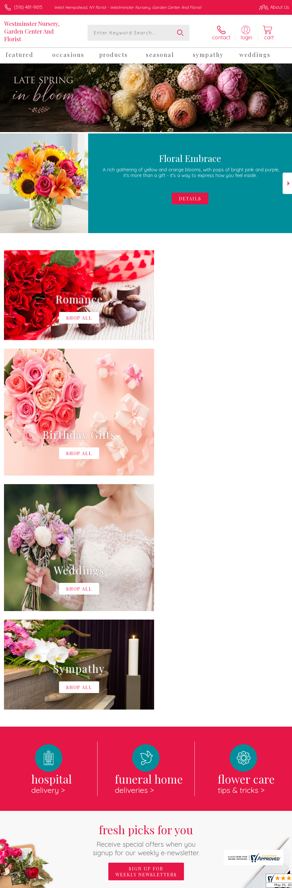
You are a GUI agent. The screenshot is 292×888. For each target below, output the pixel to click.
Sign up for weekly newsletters (146, 638)
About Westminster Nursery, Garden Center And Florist (70, 673)
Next (287, 183)
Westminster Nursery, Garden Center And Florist (31, 31)
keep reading (220, 685)
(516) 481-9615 (28, 7)
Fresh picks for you (146, 605)
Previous (4, 183)
